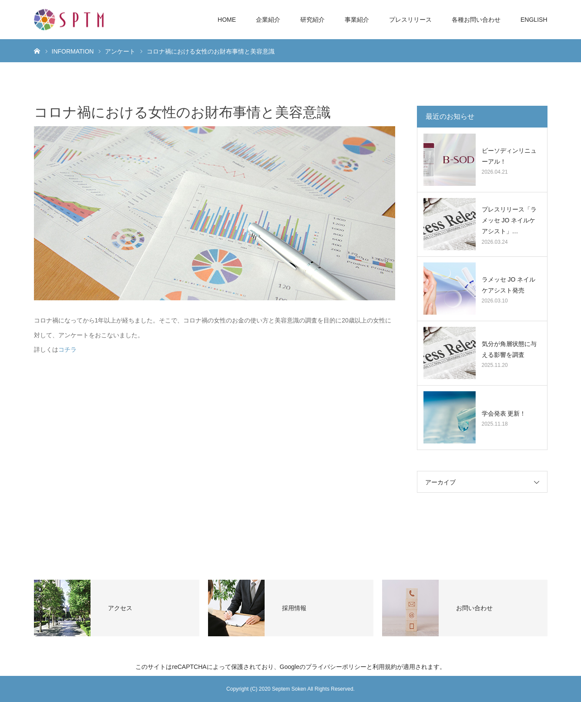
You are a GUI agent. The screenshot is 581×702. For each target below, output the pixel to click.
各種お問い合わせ (476, 19)
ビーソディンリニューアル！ (509, 156)
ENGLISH (534, 19)
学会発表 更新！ (504, 413)
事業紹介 (357, 19)
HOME (227, 19)
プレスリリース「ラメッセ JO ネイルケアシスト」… (509, 220)
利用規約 (385, 666)
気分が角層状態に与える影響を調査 (509, 349)
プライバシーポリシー (336, 666)
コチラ (67, 349)
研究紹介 (312, 19)
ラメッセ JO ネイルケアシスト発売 (509, 285)
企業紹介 (268, 19)
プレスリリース (410, 19)
